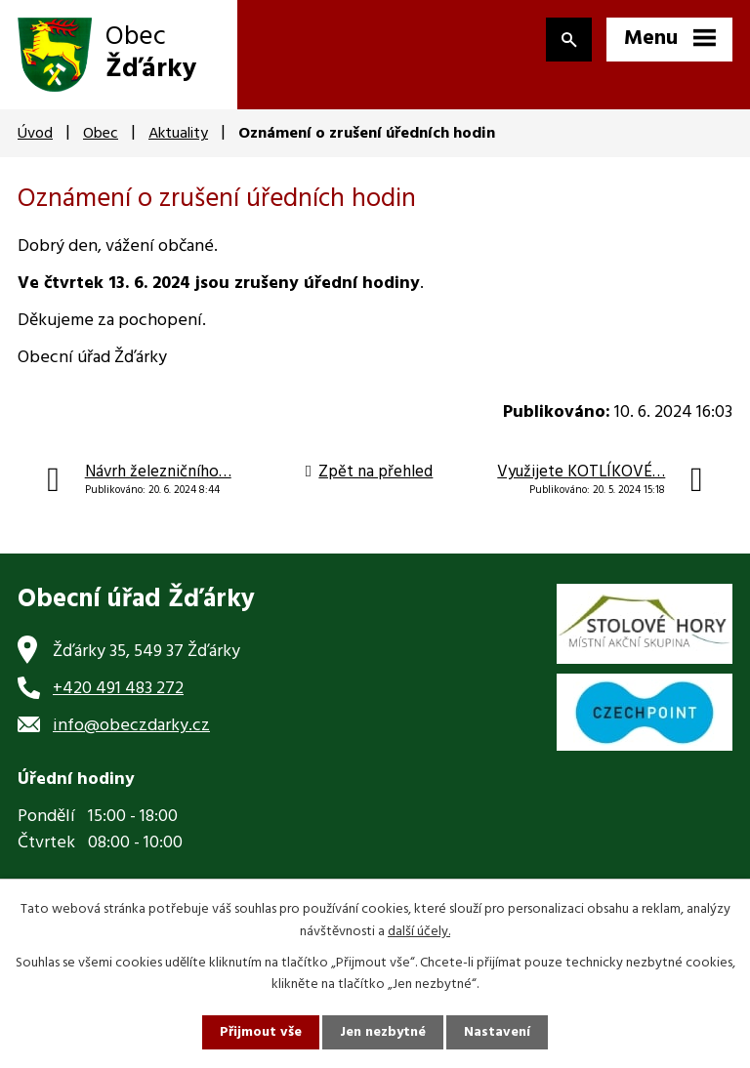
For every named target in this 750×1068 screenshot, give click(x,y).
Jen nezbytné (383, 1032)
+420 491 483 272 (118, 689)
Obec (100, 133)
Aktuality (178, 133)
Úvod (35, 133)
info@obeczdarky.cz (131, 726)
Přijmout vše (261, 1032)
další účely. (419, 931)
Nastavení (497, 1032)
